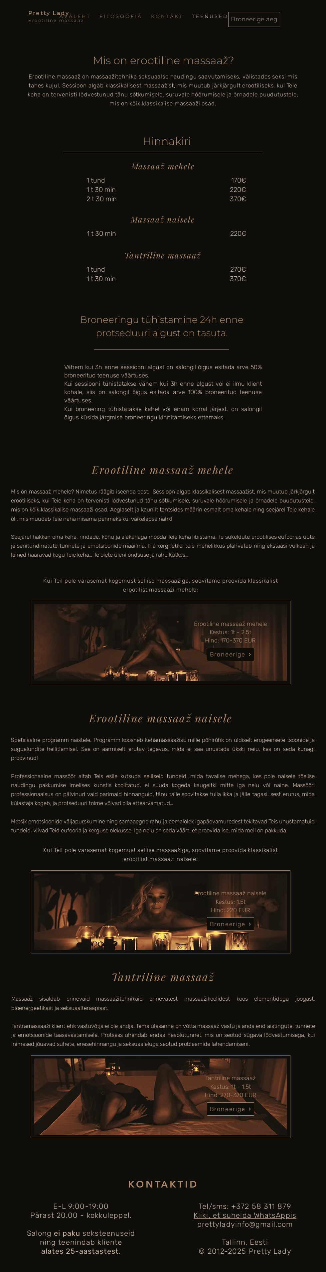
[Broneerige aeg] (254, 19)
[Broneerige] (230, 654)
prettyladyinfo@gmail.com (245, 1224)
